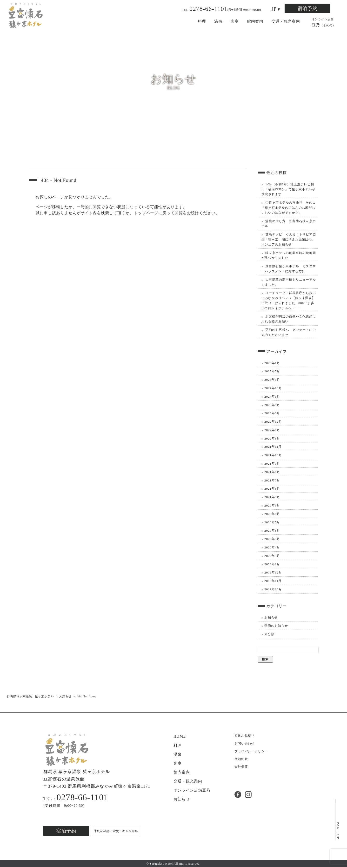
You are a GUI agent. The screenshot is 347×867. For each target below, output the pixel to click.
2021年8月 (272, 472)
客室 (235, 21)
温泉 (218, 21)
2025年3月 (272, 379)
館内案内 (255, 21)
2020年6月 (272, 530)
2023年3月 (272, 413)
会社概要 (241, 766)
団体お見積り (244, 735)
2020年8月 (272, 514)
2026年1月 (272, 363)
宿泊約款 (241, 759)
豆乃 (324, 22)
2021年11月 (273, 446)
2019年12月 (273, 572)
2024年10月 (273, 388)
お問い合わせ (244, 743)
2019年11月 (273, 581)
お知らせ (271, 617)
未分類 (269, 634)
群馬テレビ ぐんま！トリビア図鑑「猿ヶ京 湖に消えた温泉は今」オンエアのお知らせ (288, 239)
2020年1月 (272, 564)
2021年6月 (272, 488)
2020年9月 (272, 505)
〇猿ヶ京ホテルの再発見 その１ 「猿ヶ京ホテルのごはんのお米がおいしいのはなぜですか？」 (288, 207)
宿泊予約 (307, 8)
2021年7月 (272, 480)
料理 (202, 21)
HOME (180, 736)
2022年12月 (273, 421)
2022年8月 (272, 430)
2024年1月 (272, 396)
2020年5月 (272, 539)
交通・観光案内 (286, 21)
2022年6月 (272, 438)
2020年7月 (272, 522)
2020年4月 (272, 547)
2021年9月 (272, 463)
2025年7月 (272, 371)
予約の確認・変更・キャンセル (116, 831)
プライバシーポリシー (251, 751)
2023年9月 (272, 405)
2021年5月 (272, 497)
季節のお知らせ (276, 625)
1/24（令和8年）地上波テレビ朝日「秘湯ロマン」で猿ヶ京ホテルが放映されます (288, 189)
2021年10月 (273, 455)
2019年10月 (273, 589)
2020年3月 (272, 556)
